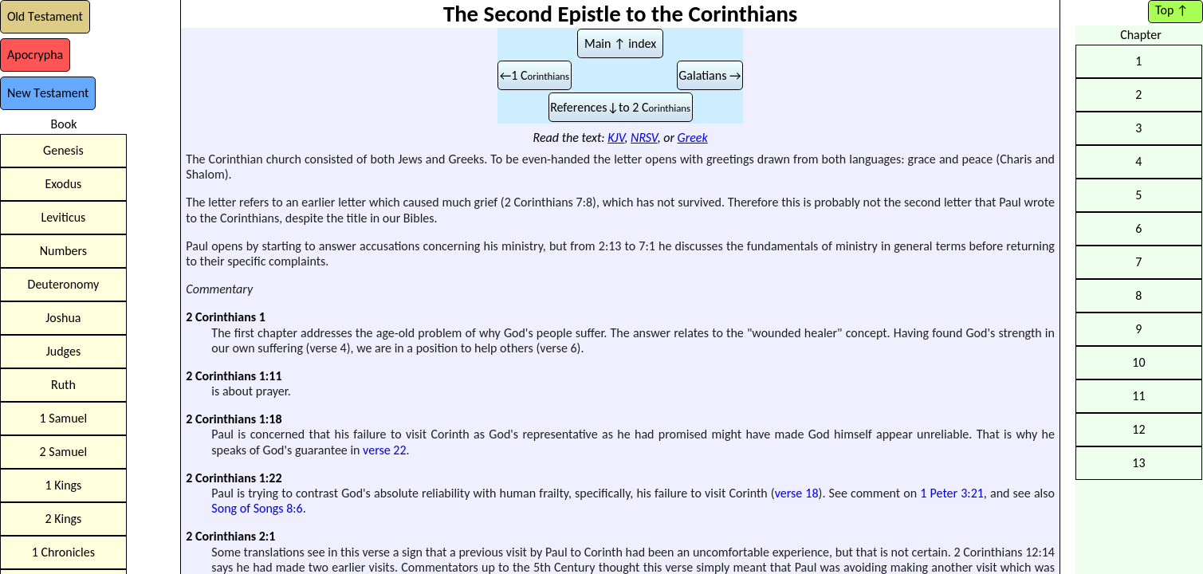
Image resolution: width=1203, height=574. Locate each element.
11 (1138, 395)
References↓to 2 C (620, 107)
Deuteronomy (64, 284)
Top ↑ (1171, 10)
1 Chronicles (63, 552)
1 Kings (63, 485)
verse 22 (384, 450)
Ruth (63, 384)
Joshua (63, 317)
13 (1138, 462)
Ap (35, 54)
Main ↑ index (620, 43)
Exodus (63, 183)
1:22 (270, 478)
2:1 (267, 536)
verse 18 (797, 493)
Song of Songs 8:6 (256, 508)
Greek (693, 137)
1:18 (270, 419)
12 (1138, 429)
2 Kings (63, 518)
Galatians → (709, 75)
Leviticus (63, 217)
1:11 (270, 375)
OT (45, 16)
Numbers (63, 250)
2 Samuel (64, 451)
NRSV (644, 137)
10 (1138, 362)
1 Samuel (64, 418)
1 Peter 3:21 (952, 493)
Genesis (63, 150)
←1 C (534, 75)
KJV (615, 137)
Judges (63, 351)
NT (47, 92)
